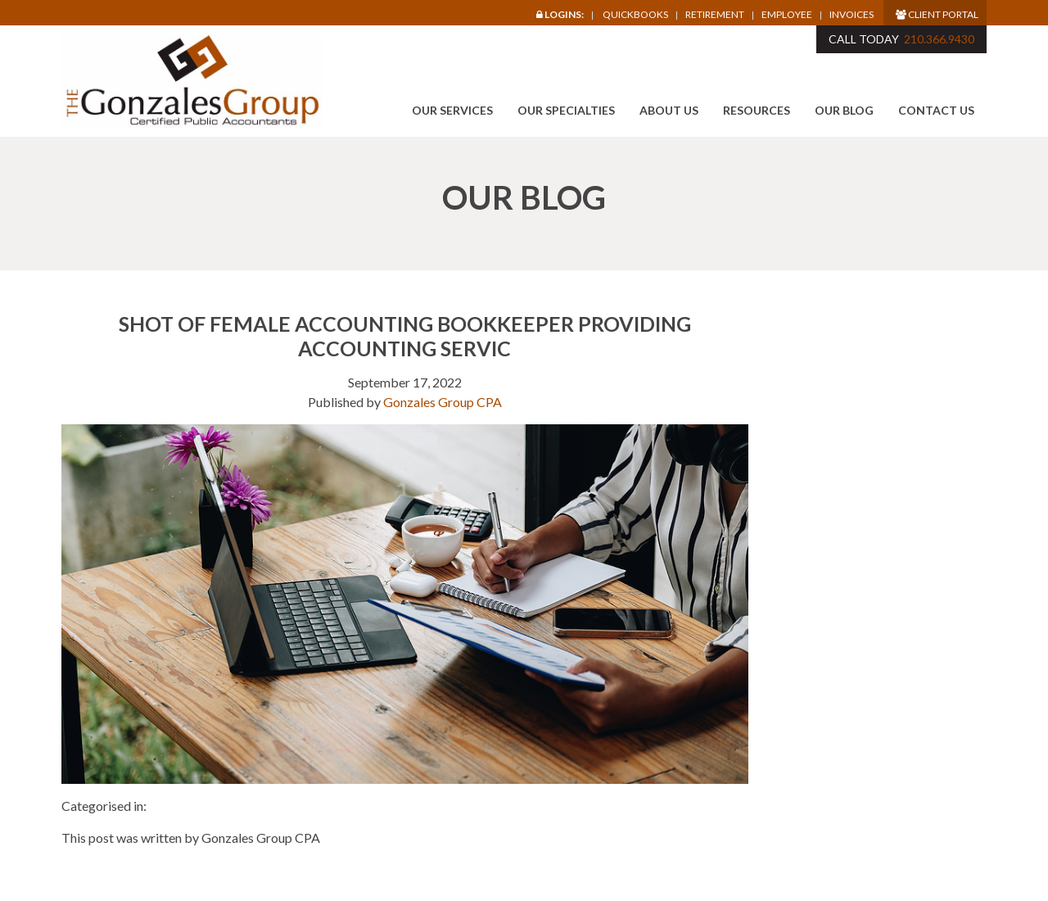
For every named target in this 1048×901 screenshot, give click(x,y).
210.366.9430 (939, 39)
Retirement (714, 15)
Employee (786, 15)
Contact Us (936, 110)
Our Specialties (566, 110)
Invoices (851, 15)
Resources (756, 110)
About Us (668, 110)
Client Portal (937, 14)
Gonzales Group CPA (442, 402)
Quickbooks (635, 14)
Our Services (452, 110)
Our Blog (844, 110)
